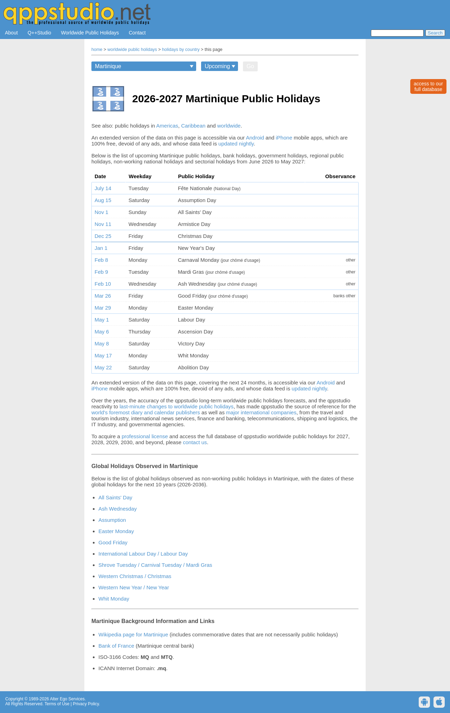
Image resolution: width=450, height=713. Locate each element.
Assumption (112, 520)
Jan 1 (101, 248)
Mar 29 (103, 308)
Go (250, 66)
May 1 (102, 320)
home (96, 49)
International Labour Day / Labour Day (143, 554)
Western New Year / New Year (133, 587)
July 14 (103, 188)
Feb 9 (101, 272)
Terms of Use (57, 703)
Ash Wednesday (117, 509)
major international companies (261, 412)
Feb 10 (103, 284)
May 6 (102, 332)
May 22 (103, 367)
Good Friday (113, 542)
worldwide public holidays (132, 49)
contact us (195, 442)
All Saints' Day (115, 497)
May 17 (103, 355)
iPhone (284, 138)
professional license (145, 436)
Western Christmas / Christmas (134, 576)
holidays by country (181, 49)
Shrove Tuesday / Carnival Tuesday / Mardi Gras (155, 565)
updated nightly (236, 144)
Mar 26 (103, 296)
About (11, 32)
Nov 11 (103, 224)
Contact (137, 32)
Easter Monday (116, 531)
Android (255, 138)
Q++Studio (39, 32)
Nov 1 (101, 212)
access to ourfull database (428, 86)
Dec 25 (103, 236)
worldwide (229, 126)
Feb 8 (101, 260)
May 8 (102, 343)
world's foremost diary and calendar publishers (145, 412)
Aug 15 (103, 200)
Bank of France (116, 646)
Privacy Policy (86, 703)
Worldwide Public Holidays (90, 32)
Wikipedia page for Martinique (133, 634)
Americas (167, 126)
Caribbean (193, 126)
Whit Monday (113, 599)
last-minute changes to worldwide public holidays (176, 406)
